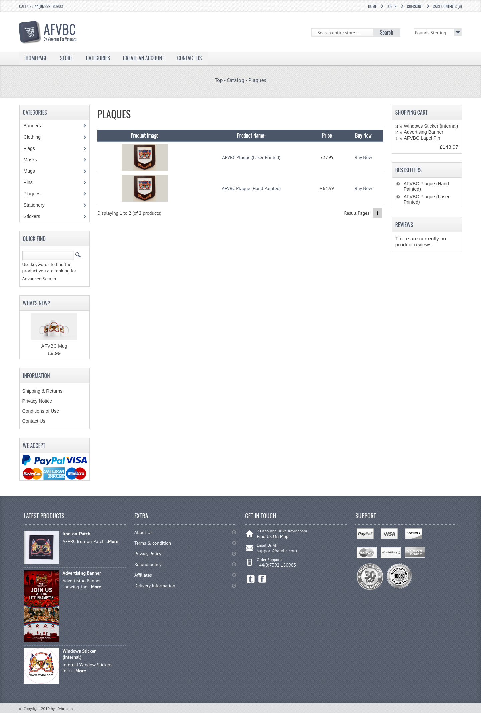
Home (372, 6)
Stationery (38, 205)
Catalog (235, 80)
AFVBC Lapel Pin (422, 138)
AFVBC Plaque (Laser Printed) (251, 157)
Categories (98, 58)
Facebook (262, 579)
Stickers (35, 216)
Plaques (257, 80)
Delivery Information (154, 586)
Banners (36, 125)
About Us (143, 532)
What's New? (36, 303)
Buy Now (363, 157)
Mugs (33, 171)
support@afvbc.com (277, 551)
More (113, 541)
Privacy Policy (147, 554)
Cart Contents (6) (447, 6)
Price (327, 135)
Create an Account (143, 58)
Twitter (251, 579)
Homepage (36, 58)
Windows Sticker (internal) (431, 126)
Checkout (415, 6)
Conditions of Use (40, 411)
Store (66, 58)
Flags (33, 148)
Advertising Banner (423, 132)
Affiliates (143, 575)
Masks (30, 159)
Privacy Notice (37, 401)
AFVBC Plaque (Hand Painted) (251, 188)
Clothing (36, 137)
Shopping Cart (411, 112)
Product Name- (251, 135)
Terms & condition (152, 543)
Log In (392, 6)
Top (219, 80)
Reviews (404, 225)
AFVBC (63, 30)
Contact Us (189, 58)
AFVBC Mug (54, 346)
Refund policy (147, 564)
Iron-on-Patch (76, 534)
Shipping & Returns (42, 391)
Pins (32, 182)
